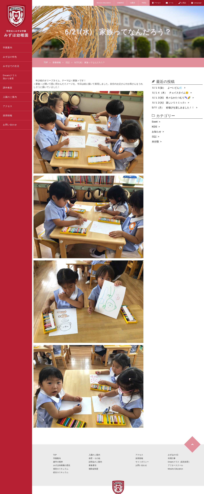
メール (171, 3)
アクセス (157, 3)
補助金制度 (93, 469)
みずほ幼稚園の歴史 (61, 465)
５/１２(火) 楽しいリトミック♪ (169, 102)
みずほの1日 (173, 455)
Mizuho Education (104, 3)
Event (155, 121)
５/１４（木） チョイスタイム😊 (170, 92)
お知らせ (156, 131)
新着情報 (57, 62)
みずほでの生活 (11, 66)
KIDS (154, 126)
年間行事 (171, 458)
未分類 (155, 141)
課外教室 (7, 87)
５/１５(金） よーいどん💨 (167, 87)
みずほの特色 (10, 57)
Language (198, 3)
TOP (46, 62)
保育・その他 (94, 458)
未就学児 (120, 3)
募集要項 (92, 465)
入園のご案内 (10, 97)
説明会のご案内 (95, 462)
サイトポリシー (142, 462)
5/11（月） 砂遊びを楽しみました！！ (173, 107)
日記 (68, 62)
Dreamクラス (17, 77)
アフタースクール (175, 465)
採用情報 (7, 115)
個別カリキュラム (60, 469)
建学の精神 (58, 462)
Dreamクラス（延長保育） (179, 462)
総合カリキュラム (60, 472)
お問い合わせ (10, 124)
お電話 (183, 3)
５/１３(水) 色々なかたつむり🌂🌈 (171, 97)
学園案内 (7, 47)
